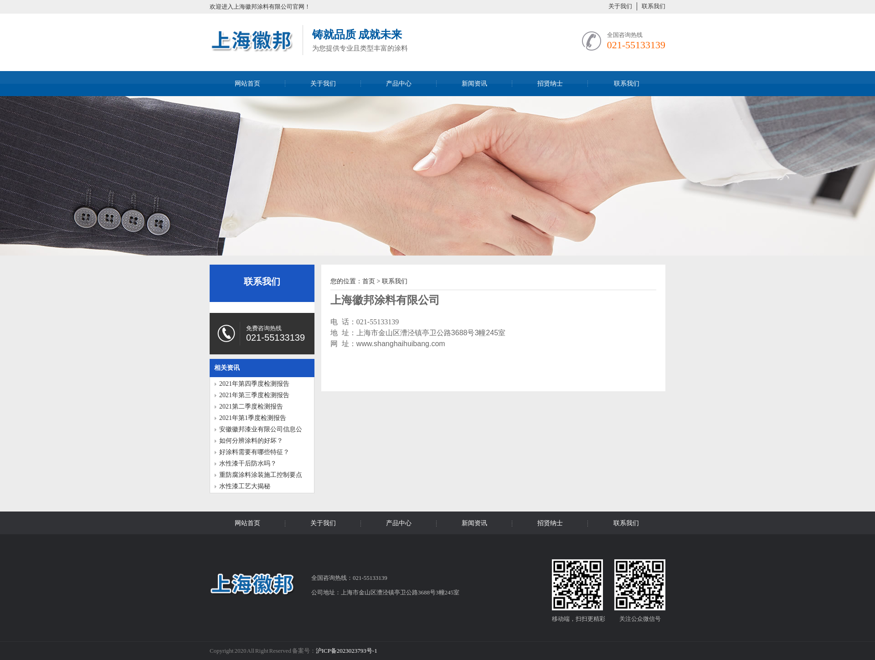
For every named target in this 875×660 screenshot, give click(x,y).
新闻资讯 (474, 83)
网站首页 (247, 83)
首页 (368, 281)
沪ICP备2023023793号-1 (346, 650)
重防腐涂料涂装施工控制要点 (260, 474)
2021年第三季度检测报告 (254, 395)
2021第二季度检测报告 (251, 406)
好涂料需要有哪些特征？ (254, 452)
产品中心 (399, 83)
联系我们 (653, 6)
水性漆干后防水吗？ (248, 463)
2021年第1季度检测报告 (252, 417)
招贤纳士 (550, 83)
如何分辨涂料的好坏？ (251, 440)
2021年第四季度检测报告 (254, 383)
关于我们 (620, 6)
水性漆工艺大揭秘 (244, 486)
